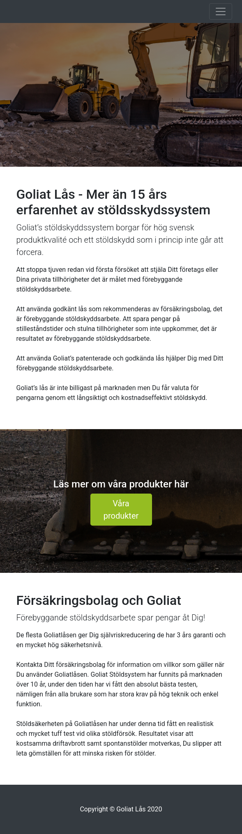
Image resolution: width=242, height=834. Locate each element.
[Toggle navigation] (220, 11)
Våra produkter (121, 510)
